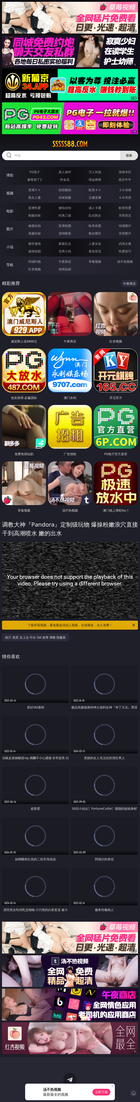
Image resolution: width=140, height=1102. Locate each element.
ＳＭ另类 (125, 197)
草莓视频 (95, 261)
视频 (9, 193)
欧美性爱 (125, 208)
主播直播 (95, 197)
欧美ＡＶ (95, 190)
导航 (9, 264)
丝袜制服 (65, 197)
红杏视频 (34, 269)
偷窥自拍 (34, 226)
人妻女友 (95, 243)
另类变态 (125, 215)
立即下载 (101, 1092)
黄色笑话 (95, 251)
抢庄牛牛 (125, 179)
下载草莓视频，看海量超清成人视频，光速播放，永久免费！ (82, 625)
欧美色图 (95, 226)
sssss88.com (70, 144)
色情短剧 (65, 269)
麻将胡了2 (34, 179)
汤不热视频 (125, 261)
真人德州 (65, 172)
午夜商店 (65, 261)
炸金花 (65, 179)
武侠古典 (125, 243)
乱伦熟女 (95, 215)
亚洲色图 (65, 226)
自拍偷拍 (65, 190)
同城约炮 (34, 261)
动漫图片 (125, 226)
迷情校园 (34, 251)
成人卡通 (95, 208)
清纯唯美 (65, 233)
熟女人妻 (34, 197)
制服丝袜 (34, 215)
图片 (9, 228)
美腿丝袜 (34, 233)
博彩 (9, 175)
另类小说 (65, 251)
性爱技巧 (125, 251)
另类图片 (125, 233)
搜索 (129, 155)
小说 (9, 246)
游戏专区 (125, 172)
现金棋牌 (95, 179)
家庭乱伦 (65, 243)
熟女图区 (95, 233)
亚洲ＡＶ (34, 190)
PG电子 (34, 172)
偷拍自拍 (65, 208)
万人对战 (95, 172)
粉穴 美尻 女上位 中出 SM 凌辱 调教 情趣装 (35, 637)
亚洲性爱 (34, 208)
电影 (9, 211)
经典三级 (65, 215)
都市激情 (34, 243)
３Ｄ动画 (125, 190)
